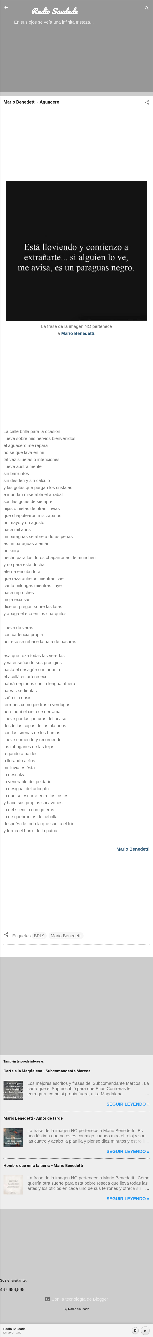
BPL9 (39, 935)
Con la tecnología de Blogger (76, 1299)
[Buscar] (146, 9)
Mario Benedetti (66, 935)
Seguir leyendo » (127, 1104)
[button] (146, 103)
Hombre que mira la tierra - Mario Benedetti (43, 1165)
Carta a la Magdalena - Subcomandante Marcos (47, 1071)
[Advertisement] (76, 62)
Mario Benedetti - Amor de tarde (33, 1118)
